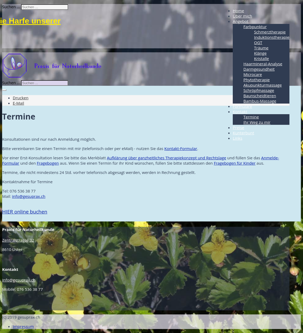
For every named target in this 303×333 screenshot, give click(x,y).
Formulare (242, 106)
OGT (258, 42)
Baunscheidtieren (259, 95)
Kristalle (261, 58)
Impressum (23, 326)
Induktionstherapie (271, 37)
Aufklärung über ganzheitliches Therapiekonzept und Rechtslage (166, 157)
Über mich (242, 16)
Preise (238, 127)
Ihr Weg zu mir (257, 122)
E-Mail (18, 103)
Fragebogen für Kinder (235, 163)
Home (238, 10)
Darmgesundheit (259, 69)
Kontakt (240, 111)
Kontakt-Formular (180, 148)
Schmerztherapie (270, 32)
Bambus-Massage (259, 101)
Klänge (260, 53)
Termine (251, 116)
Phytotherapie (256, 79)
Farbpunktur (255, 26)
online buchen (24, 211)
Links (237, 138)
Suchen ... (11, 6)
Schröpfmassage (258, 90)
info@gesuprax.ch (28, 196)
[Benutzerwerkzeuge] (4, 90)
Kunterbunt (243, 132)
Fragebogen (48, 163)
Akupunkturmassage (262, 85)
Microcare (252, 74)
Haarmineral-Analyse (262, 63)
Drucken (20, 97)
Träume (261, 47)
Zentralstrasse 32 (18, 240)
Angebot (240, 21)
